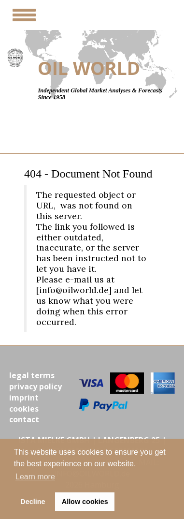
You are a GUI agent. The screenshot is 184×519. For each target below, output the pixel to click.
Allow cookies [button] (85, 501)
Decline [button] (32, 501)
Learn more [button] (35, 477)
